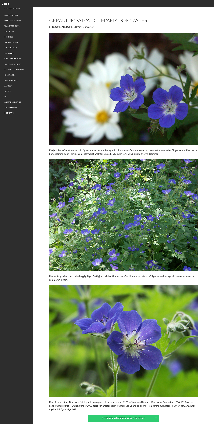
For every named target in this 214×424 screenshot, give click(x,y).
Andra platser (10, 108)
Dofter (7, 91)
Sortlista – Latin (11, 15)
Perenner (8, 37)
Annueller (9, 31)
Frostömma (9, 75)
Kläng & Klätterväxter (14, 69)
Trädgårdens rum (12, 26)
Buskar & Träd (10, 48)
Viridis (5, 3)
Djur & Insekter (11, 80)
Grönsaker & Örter (12, 64)
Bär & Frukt (9, 53)
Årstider (8, 86)
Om (5, 97)
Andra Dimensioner (12, 102)
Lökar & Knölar (11, 42)
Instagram (9, 113)
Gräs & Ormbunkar (12, 59)
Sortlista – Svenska (12, 21)
